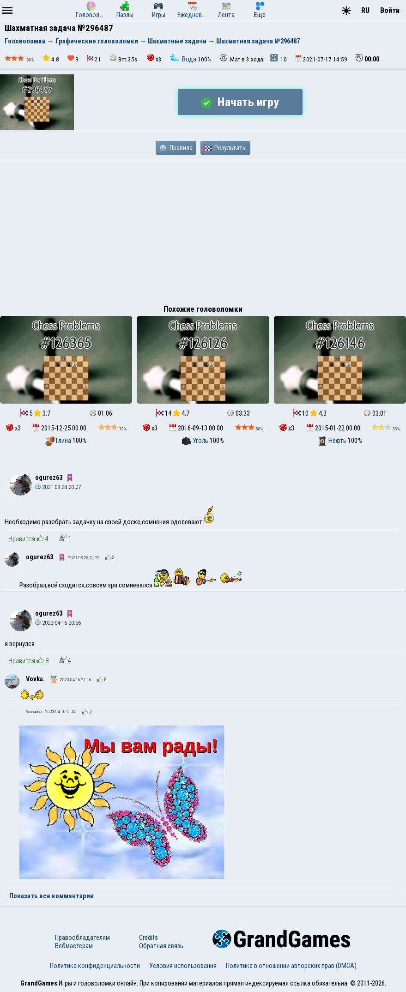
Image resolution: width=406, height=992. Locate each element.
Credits (148, 937)
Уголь (196, 440)
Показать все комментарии (51, 896)
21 (94, 59)
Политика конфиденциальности (95, 966)
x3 (154, 58)
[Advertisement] (203, 230)
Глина (59, 440)
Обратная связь (161, 946)
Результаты (225, 148)
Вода (184, 59)
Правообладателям (82, 937)
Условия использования (183, 966)
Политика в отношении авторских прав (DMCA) (291, 966)
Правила (176, 148)
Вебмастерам (74, 946)
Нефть (333, 440)
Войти (390, 10)
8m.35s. (124, 58)
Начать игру (240, 102)
